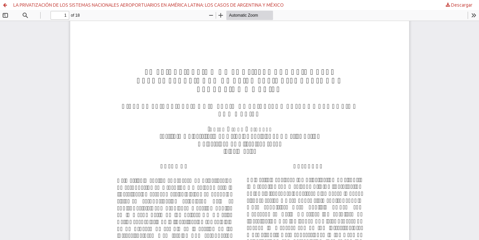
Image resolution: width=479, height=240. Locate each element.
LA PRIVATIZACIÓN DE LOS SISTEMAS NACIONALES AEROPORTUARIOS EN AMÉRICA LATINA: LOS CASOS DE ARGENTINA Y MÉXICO (148, 5)
